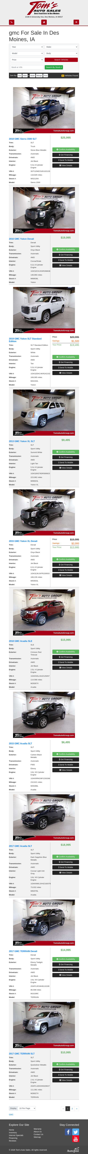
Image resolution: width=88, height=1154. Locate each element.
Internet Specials (16, 1135)
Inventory (13, 1132)
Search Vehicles (61, 60)
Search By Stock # (54, 67)
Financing (13, 1138)
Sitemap (37, 1137)
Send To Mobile (65, 160)
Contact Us (38, 1134)
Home (11, 1130)
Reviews (12, 1141)
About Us (38, 1132)
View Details (65, 165)
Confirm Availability (66, 149)
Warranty (37, 1129)
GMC (11, 1114)
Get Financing (65, 155)
